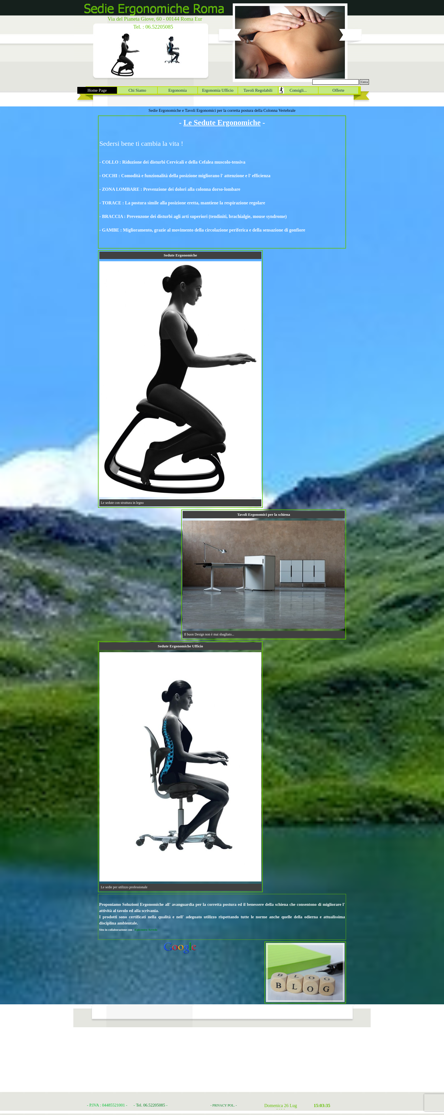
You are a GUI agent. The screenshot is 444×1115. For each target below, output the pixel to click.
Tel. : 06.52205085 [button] (153, 27)
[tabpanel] (222, 182)
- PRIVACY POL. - (223, 1105)
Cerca (364, 82)
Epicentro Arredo (146, 929)
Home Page (97, 90)
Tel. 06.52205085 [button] (150, 1105)
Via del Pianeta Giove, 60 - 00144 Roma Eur (155, 19)
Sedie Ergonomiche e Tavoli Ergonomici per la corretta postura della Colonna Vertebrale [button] (221, 110)
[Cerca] (335, 82)
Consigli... (298, 90)
